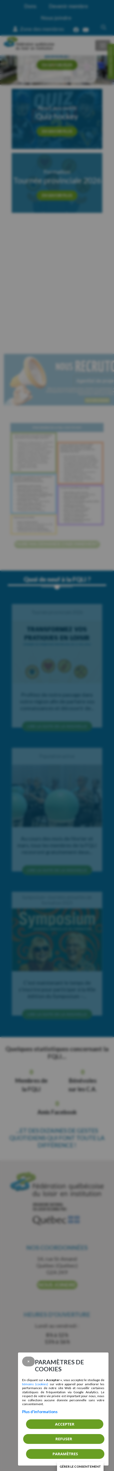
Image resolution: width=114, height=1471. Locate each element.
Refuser (63, 1438)
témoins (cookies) (35, 1384)
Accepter (64, 1424)
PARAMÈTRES (65, 1453)
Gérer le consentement (80, 1466)
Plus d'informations (40, 1411)
